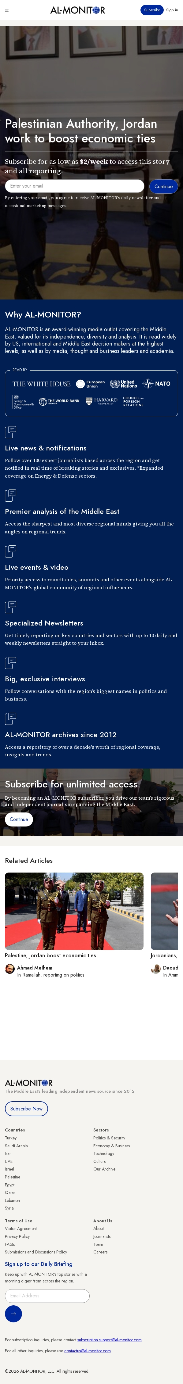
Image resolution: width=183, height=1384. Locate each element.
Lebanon (12, 1200)
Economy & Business (111, 1146)
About (98, 1228)
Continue (19, 819)
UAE (9, 1161)
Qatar (10, 1192)
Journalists (101, 1236)
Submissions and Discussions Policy (36, 1252)
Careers (100, 1252)
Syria (9, 1208)
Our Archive (104, 1169)
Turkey (11, 1138)
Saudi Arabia (16, 1146)
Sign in (172, 10)
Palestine (12, 1177)
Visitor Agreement (21, 1228)
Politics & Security (109, 1138)
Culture (99, 1161)
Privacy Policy (17, 1236)
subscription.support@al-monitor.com (109, 1340)
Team (98, 1244)
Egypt (9, 1185)
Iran (8, 1153)
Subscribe (152, 10)
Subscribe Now (26, 1108)
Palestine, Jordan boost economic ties (50, 955)
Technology (103, 1153)
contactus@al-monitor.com (87, 1351)
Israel (9, 1169)
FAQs (10, 1244)
